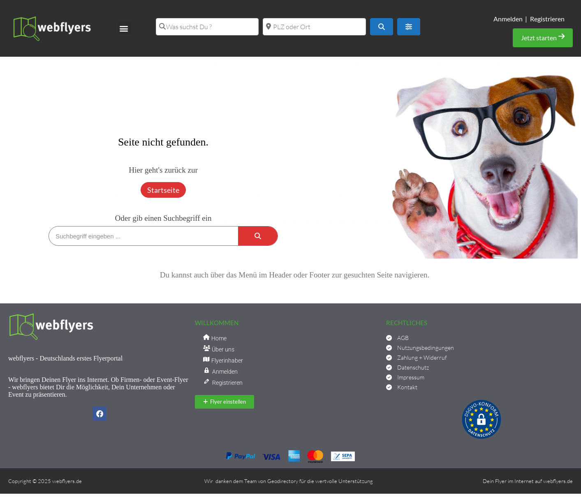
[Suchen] (381, 26)
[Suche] (258, 236)
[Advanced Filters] (408, 26)
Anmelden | (510, 19)
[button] (124, 28)
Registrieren (547, 19)
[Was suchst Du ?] (207, 26)
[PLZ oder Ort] (314, 26)
